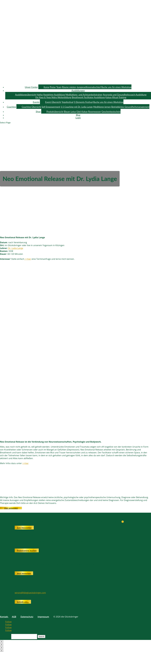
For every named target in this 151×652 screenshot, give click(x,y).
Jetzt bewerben (24, 573)
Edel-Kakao (82, 111)
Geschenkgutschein (111, 111)
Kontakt (4, 616)
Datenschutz (26, 616)
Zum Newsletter (24, 527)
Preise (53, 87)
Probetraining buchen (27, 550)
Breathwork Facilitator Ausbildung (88, 97)
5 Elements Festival (83, 102)
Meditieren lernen (102, 106)
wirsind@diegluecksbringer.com (30, 592)
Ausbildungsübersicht (25, 94)
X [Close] (1, 642)
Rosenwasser (94, 111)
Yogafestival (67, 102)
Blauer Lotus (70, 111)
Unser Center (31, 87)
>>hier (27, 259)
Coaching (11, 106)
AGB (14, 616)
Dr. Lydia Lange (15, 248)
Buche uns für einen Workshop (116, 87)
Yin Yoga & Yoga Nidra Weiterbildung (53, 97)
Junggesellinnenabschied (89, 87)
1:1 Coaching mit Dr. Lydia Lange (77, 106)
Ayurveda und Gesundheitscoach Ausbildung (125, 94)
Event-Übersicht (53, 102)
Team (58, 87)
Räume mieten (69, 87)
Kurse (46, 87)
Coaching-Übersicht (31, 106)
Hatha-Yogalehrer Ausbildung (51, 94)
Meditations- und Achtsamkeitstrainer (84, 94)
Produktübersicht (54, 111)
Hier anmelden (11, 508)
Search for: (5, 636)
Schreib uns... (23, 602)
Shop (38, 111)
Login (78, 117)
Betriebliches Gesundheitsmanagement (130, 106)
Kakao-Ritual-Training (115, 97)
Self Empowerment (51, 106)
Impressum (43, 616)
